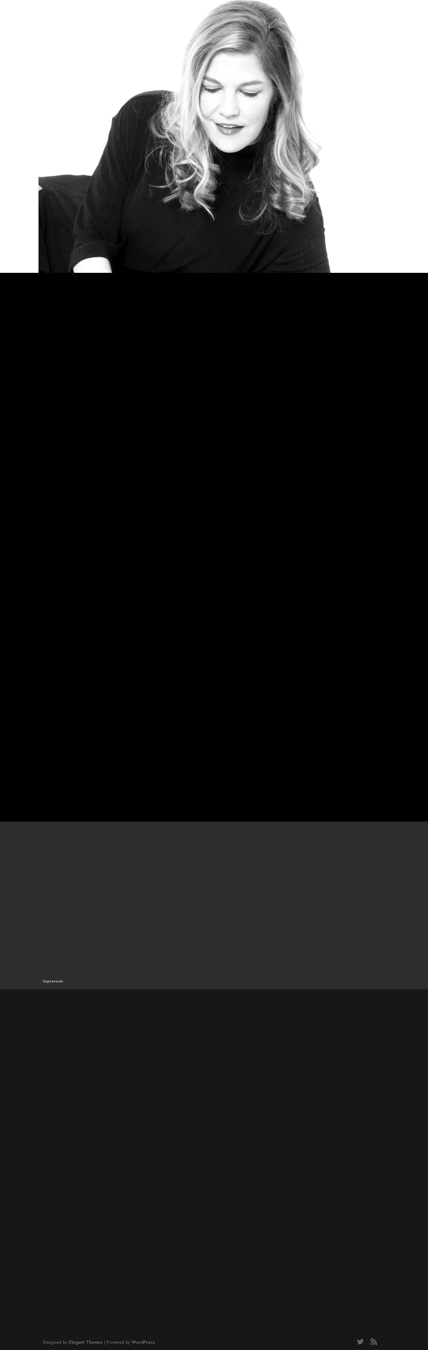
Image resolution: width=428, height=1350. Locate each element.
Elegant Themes (86, 1342)
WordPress (143, 1342)
